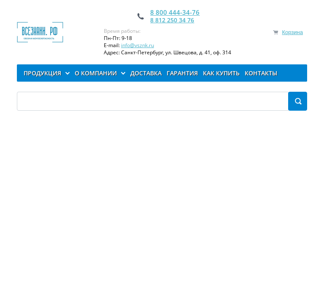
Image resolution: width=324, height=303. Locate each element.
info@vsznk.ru (137, 45)
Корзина (292, 32)
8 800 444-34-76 (175, 12)
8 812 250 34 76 (172, 20)
